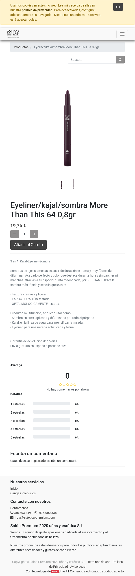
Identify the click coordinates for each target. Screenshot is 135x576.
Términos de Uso (98, 562)
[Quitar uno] (14, 234)
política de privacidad (37, 10)
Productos (21, 47)
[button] (19, 108)
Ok (118, 7)
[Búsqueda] (120, 59)
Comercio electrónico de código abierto (97, 571)
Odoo (55, 571)
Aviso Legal (78, 566)
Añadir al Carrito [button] (28, 244)
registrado (38, 460)
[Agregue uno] (34, 234)
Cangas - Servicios (23, 493)
